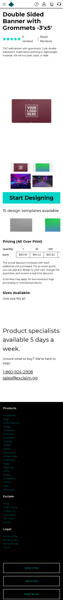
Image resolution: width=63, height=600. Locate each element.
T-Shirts (7, 482)
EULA (6, 547)
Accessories (9, 415)
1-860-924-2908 (18, 371)
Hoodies (7, 441)
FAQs (6, 503)
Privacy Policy (10, 539)
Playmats (8, 467)
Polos (6, 471)
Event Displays (11, 422)
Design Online (32, 568)
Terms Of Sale (10, 543)
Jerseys (7, 448)
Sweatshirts (9, 478)
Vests (6, 485)
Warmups (8, 489)
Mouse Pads (10, 456)
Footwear (8, 433)
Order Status (10, 507)
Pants (6, 463)
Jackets (7, 445)
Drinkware (9, 430)
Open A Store (31, 581)
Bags (6, 419)
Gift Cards (8, 518)
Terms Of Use (10, 536)
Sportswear (9, 452)
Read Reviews (46, 39)
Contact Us (9, 511)
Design (7, 426)
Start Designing (31, 198)
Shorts (6, 474)
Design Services (31, 594)
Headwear (9, 437)
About (6, 522)
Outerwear (9, 459)
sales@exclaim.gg (20, 377)
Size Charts (9, 514)
